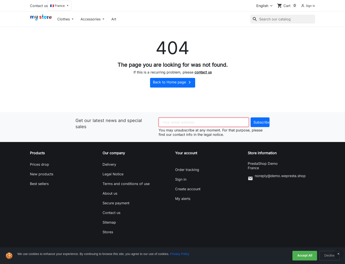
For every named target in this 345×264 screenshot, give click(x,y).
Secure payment (116, 203)
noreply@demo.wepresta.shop (280, 176)
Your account (186, 153)
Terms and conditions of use (126, 183)
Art (113, 19)
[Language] (262, 6)
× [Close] (338, 254)
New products (41, 174)
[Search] (282, 19)
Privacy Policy (179, 254)
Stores (108, 232)
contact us (203, 72)
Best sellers (39, 183)
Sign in (180, 179)
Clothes (64, 19)
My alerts (182, 198)
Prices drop (39, 164)
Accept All (304, 255)
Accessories (91, 19)
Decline (329, 255)
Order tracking (187, 169)
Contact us (39, 6)
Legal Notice (113, 174)
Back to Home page (172, 82)
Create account (187, 189)
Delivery (109, 164)
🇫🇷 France (59, 5)
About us (110, 193)
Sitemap (109, 222)
